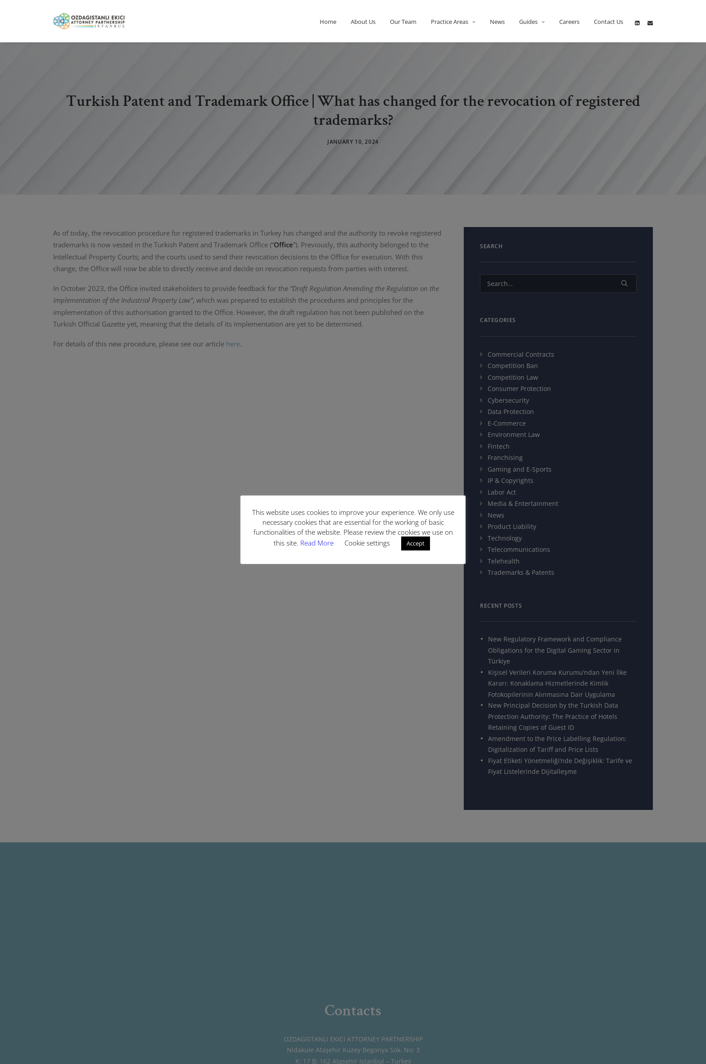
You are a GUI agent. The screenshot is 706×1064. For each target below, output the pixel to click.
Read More (317, 542)
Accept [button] (416, 543)
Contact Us (608, 22)
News (497, 22)
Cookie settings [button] (367, 542)
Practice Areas (453, 22)
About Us (363, 22)
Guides (532, 22)
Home (328, 22)
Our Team (403, 22)
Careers (569, 22)
